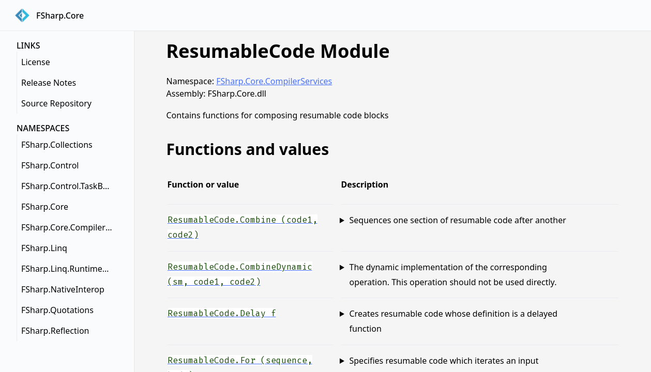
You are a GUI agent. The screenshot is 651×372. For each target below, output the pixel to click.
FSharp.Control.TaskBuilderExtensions (69, 186)
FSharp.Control (50, 165)
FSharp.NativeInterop (62, 289)
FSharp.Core (44, 206)
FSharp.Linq (44, 248)
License (35, 62)
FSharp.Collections (57, 144)
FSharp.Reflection (55, 330)
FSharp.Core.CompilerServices (69, 227)
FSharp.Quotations (57, 310)
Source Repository (56, 103)
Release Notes (48, 82)
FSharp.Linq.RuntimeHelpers (69, 268)
